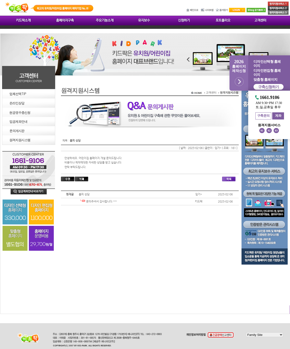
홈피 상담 (84, 194)
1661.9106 (269, 97)
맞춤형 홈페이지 (265, 79)
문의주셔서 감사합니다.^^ (98, 201)
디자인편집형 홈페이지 (267, 73)
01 (262, 130)
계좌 (278, 115)
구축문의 (263, 115)
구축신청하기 (268, 87)
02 (269, 130)
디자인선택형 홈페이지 (267, 64)
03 (276, 130)
